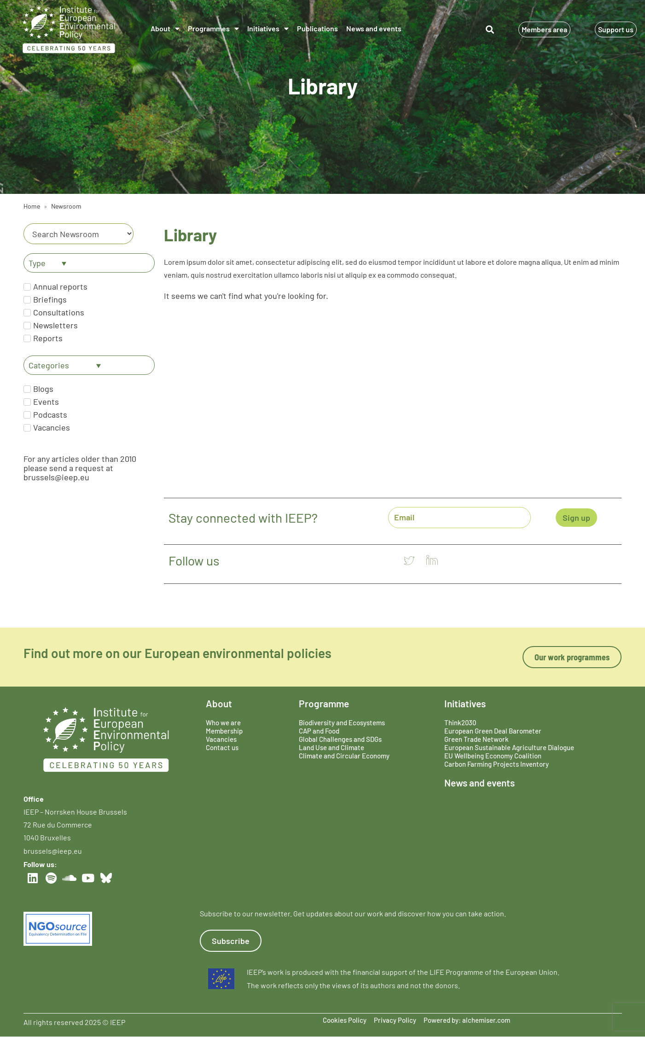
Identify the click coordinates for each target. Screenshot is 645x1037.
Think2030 (460, 722)
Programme (324, 703)
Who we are (223, 722)
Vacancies (221, 739)
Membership (224, 731)
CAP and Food (319, 731)
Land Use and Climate (331, 747)
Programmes (213, 28)
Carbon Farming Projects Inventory (496, 764)
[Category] (78, 234)
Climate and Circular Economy (344, 756)
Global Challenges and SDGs (340, 739)
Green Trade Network (476, 739)
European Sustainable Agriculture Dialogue (509, 747)
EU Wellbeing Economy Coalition (492, 756)
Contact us (222, 747)
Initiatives (268, 28)
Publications (317, 28)
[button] (490, 29)
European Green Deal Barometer (492, 731)
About (165, 28)
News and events (373, 28)
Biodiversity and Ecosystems (342, 722)
